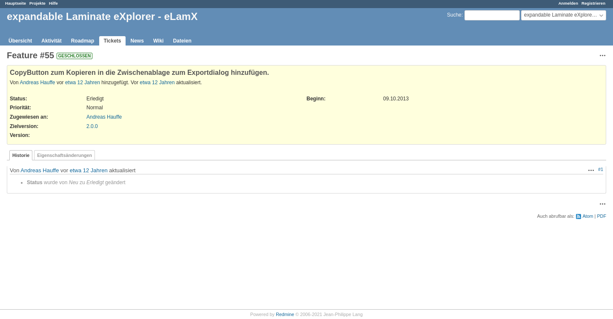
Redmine (285, 314)
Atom (587, 216)
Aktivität (51, 41)
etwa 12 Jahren (82, 82)
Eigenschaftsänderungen (64, 155)
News (137, 41)
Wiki (158, 41)
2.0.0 (92, 126)
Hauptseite (15, 3)
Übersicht (20, 41)
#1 (600, 169)
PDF (601, 216)
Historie (20, 155)
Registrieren (593, 3)
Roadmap (83, 41)
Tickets (112, 41)
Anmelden (568, 3)
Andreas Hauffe (37, 82)
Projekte (37, 3)
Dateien (182, 41)
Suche (454, 15)
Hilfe (53, 3)
